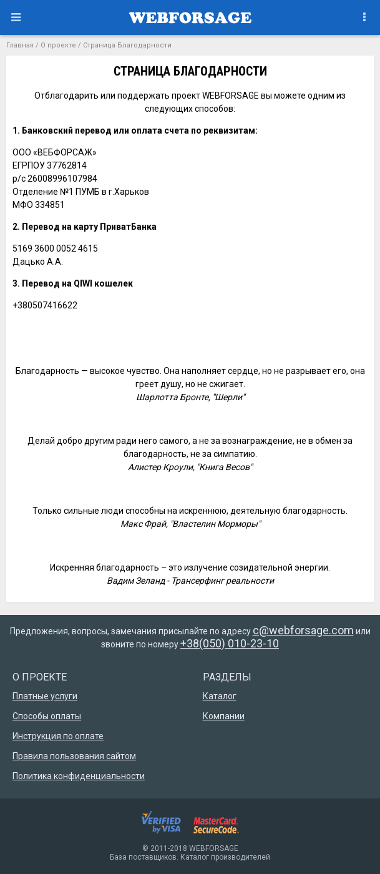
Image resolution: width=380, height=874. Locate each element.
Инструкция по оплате (58, 736)
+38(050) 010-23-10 (229, 643)
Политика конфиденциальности (78, 776)
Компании (224, 716)
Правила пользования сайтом (74, 756)
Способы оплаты (46, 716)
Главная (20, 45)
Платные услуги (44, 696)
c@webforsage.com (303, 630)
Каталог (219, 696)
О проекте (58, 45)
